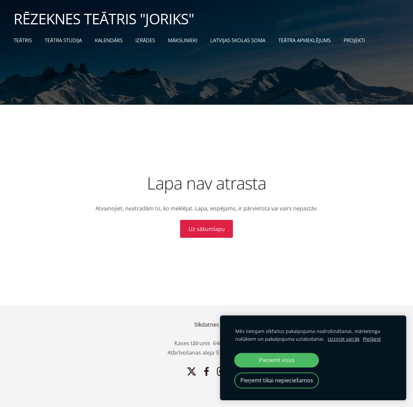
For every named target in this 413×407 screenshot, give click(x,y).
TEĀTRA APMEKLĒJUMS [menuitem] (304, 40)
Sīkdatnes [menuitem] (206, 324)
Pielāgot (372, 339)
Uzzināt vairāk (344, 339)
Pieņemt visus (277, 360)
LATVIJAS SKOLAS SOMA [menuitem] (237, 40)
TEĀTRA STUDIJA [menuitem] (63, 40)
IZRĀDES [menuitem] (145, 40)
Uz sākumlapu (207, 229)
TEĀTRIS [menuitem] (23, 40)
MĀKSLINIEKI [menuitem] (182, 40)
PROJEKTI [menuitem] (354, 40)
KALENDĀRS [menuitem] (109, 40)
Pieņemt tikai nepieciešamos (276, 380)
